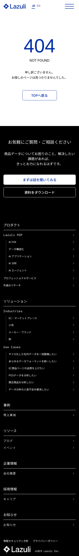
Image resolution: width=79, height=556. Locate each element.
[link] (73, 235)
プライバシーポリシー (45, 541)
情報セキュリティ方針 (15, 541)
